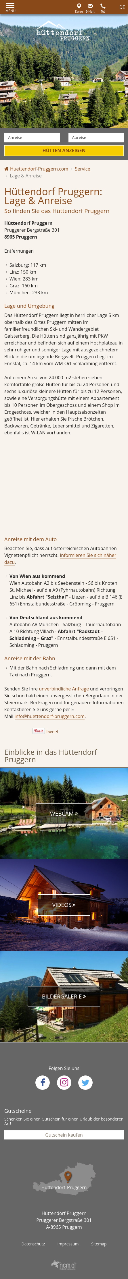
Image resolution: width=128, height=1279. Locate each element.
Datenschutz (33, 1244)
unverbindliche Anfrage (64, 689)
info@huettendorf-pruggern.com (50, 716)
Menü (10, 10)
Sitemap (98, 1244)
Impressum (68, 1244)
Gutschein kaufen (64, 1135)
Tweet (52, 731)
